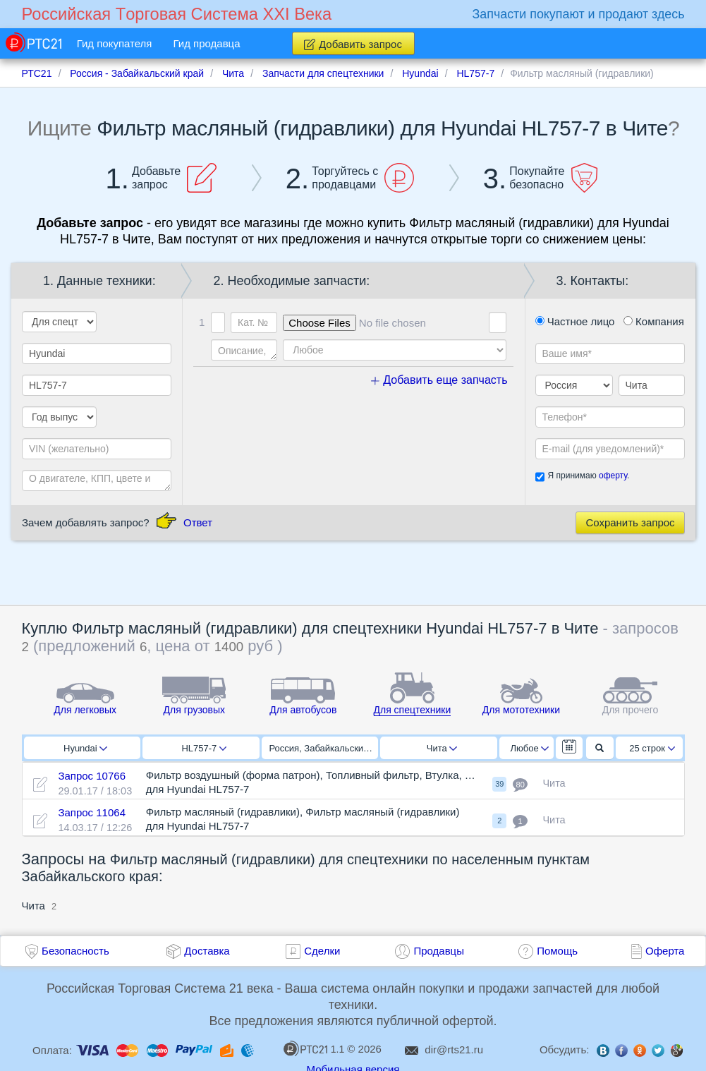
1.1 (314, 1048)
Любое (530, 748)
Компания (653, 321)
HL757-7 (203, 748)
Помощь (557, 951)
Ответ (197, 522)
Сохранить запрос (629, 522)
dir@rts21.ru (454, 1049)
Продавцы (438, 951)
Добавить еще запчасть (439, 380)
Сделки (322, 951)
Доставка (206, 951)
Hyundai (85, 748)
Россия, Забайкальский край (324, 748)
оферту (613, 475)
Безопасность (75, 951)
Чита (442, 748)
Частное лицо (575, 321)
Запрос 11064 (92, 812)
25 (652, 748)
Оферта (664, 951)
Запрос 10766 (92, 776)
